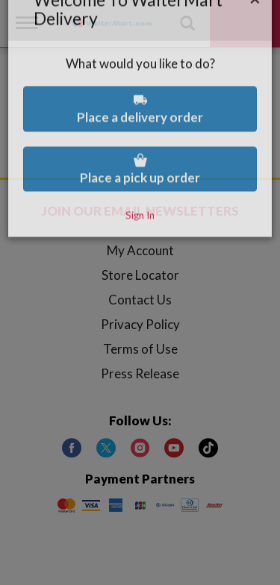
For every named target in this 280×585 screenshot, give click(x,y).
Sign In (140, 185)
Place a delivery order (140, 79)
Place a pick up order (140, 139)
